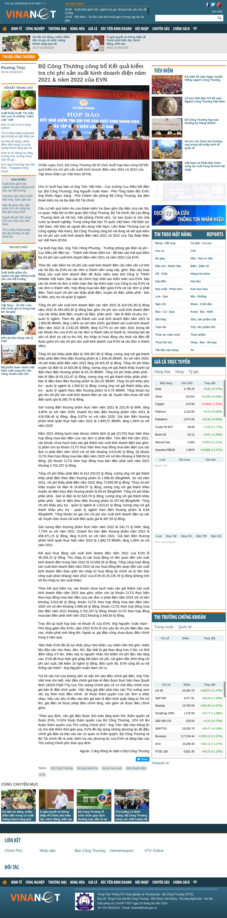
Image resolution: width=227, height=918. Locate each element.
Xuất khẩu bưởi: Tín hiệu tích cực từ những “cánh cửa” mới (17, 116)
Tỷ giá (193, 372)
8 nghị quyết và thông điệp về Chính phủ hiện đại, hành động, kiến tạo (126, 40)
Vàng (179, 372)
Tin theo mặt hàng (173, 235)
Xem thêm (195, 28)
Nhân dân (48, 851)
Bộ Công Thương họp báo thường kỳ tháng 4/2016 (202, 121)
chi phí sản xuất (112, 768)
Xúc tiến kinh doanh (116, 29)
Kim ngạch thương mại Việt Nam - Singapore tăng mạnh (18, 168)
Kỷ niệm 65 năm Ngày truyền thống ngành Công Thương (204, 78)
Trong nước (164, 627)
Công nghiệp (35, 29)
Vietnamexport (121, 851)
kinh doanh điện (136, 768)
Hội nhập (142, 29)
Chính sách (181, 29)
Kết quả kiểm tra (87, 768)
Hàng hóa (77, 29)
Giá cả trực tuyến (172, 362)
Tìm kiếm (216, 11)
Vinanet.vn (160, 763)
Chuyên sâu (161, 29)
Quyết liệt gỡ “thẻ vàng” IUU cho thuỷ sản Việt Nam (17, 221)
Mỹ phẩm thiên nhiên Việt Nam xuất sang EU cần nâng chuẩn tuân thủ (18, 371)
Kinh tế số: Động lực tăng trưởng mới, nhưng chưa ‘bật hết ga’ (17, 156)
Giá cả (92, 29)
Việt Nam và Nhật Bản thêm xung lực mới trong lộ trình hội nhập (205, 166)
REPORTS (215, 235)
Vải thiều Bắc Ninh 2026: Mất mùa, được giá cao (17, 197)
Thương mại (57, 29)
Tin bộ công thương (18, 57)
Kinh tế (16, 29)
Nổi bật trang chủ (18, 87)
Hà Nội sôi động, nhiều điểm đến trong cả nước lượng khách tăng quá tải (51, 40)
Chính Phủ (13, 851)
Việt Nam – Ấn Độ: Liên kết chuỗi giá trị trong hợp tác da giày (104, 18)
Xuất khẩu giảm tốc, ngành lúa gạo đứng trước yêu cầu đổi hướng (106, 11)
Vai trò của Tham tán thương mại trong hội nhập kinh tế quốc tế (203, 145)
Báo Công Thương (90, 851)
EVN (42, 774)
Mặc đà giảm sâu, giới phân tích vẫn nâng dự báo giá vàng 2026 (16, 209)
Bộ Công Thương (62, 768)
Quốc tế (185, 627)
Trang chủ (4, 29)
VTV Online (154, 851)
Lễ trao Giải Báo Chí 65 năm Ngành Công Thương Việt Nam (205, 100)
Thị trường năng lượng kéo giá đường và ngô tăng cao (17, 134)
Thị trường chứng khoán (180, 617)
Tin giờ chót (74, 4)
